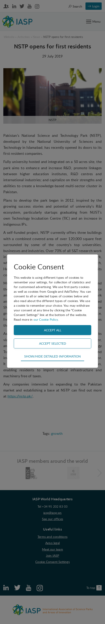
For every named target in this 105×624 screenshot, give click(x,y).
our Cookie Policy (46, 319)
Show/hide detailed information (52, 356)
